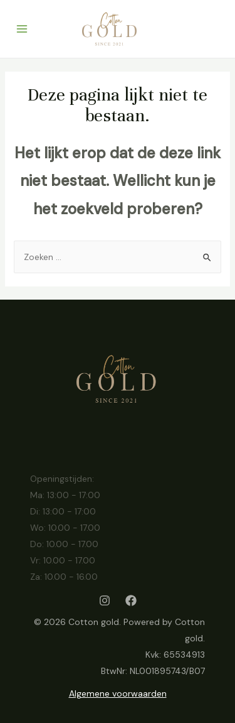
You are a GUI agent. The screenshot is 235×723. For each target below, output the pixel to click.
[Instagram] (104, 600)
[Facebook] (131, 600)
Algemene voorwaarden (118, 693)
